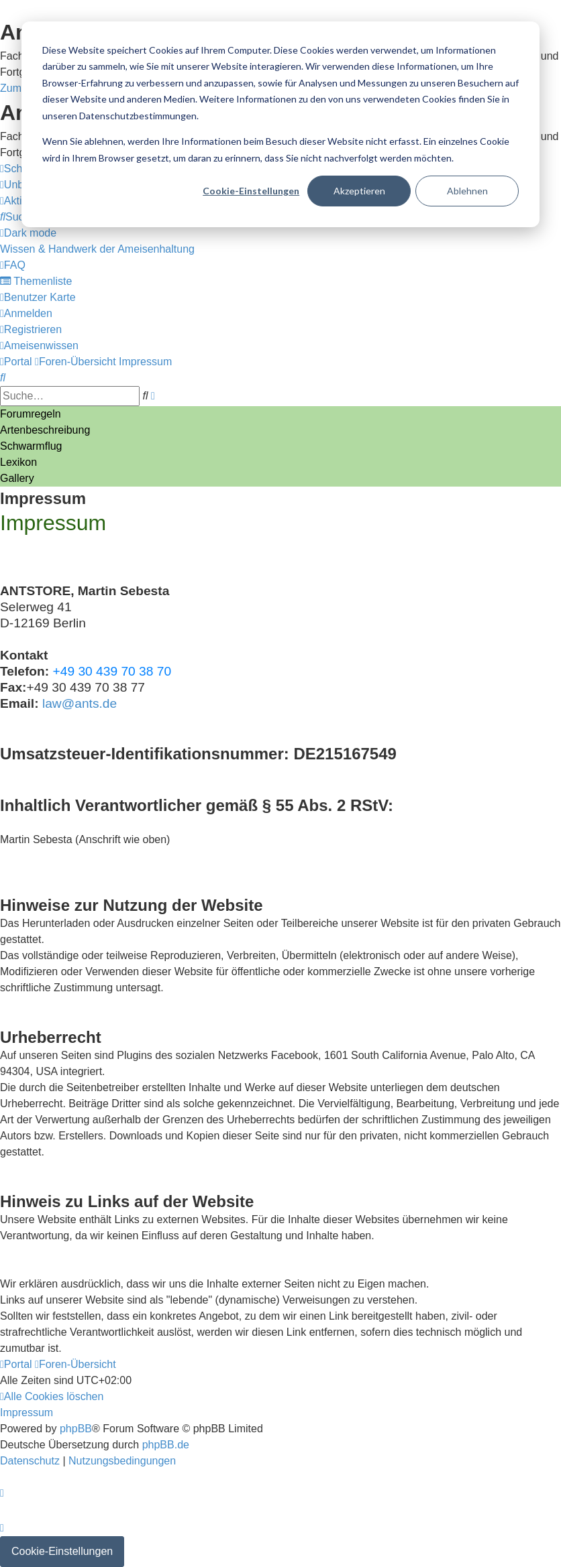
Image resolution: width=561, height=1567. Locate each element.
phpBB (76, 1428)
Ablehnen (467, 190)
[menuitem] (18, 217)
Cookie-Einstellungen (251, 190)
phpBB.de (165, 1444)
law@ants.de (79, 703)
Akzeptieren (359, 190)
